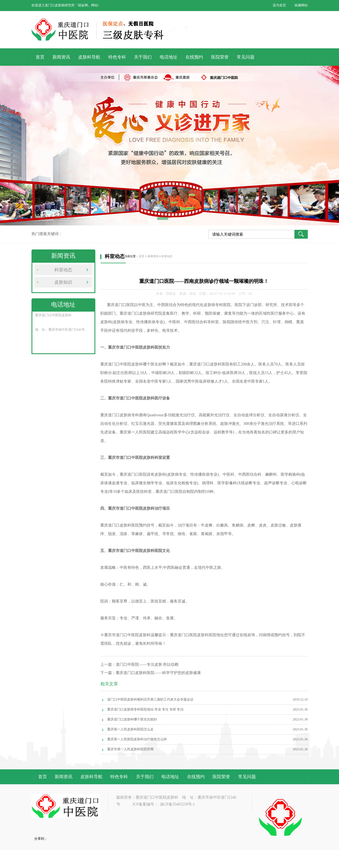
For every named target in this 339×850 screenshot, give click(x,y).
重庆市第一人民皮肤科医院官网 (130, 749)
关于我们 (143, 57)
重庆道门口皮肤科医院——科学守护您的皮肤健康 (158, 673)
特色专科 (117, 57)
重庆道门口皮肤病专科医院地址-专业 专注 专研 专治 (145, 709)
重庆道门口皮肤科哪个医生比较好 (132, 719)
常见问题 (245, 57)
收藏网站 (301, 5)
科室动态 (63, 269)
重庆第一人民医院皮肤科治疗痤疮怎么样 (137, 739)
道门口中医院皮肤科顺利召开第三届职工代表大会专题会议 (150, 699)
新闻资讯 (61, 57)
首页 (40, 57)
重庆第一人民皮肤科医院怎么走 (130, 729)
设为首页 (279, 5)
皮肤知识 (63, 282)
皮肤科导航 (89, 57)
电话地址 (168, 57)
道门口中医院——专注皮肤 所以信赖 (147, 664)
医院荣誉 (220, 57)
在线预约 (194, 57)
